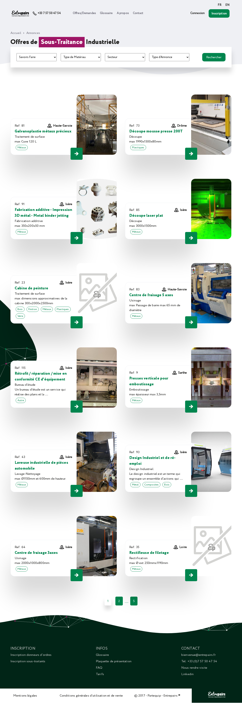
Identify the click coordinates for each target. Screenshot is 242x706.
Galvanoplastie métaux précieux (43, 131)
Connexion (197, 13)
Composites (151, 484)
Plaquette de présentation (113, 661)
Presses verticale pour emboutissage (148, 381)
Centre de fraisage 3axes (36, 553)
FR (219, 5)
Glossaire (106, 13)
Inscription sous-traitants (27, 661)
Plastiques (138, 147)
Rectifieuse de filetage (149, 553)
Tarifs (100, 674)
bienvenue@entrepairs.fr (198, 655)
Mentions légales (25, 695)
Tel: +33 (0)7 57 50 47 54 (199, 661)
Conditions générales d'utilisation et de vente (91, 695)
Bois (20, 309)
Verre (20, 316)
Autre (20, 400)
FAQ (99, 667)
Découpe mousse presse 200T (156, 131)
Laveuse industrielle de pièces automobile (41, 465)
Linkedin (187, 674)
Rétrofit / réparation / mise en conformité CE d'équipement (41, 376)
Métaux (21, 147)
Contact (138, 13)
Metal (135, 484)
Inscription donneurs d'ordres (31, 655)
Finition (32, 309)
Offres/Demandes (84, 13)
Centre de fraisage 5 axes (151, 295)
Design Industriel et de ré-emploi (152, 461)
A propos (123, 13)
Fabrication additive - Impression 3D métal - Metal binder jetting (43, 213)
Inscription (219, 13)
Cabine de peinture (31, 288)
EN (227, 5)
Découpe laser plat (146, 216)
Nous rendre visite (194, 667)
